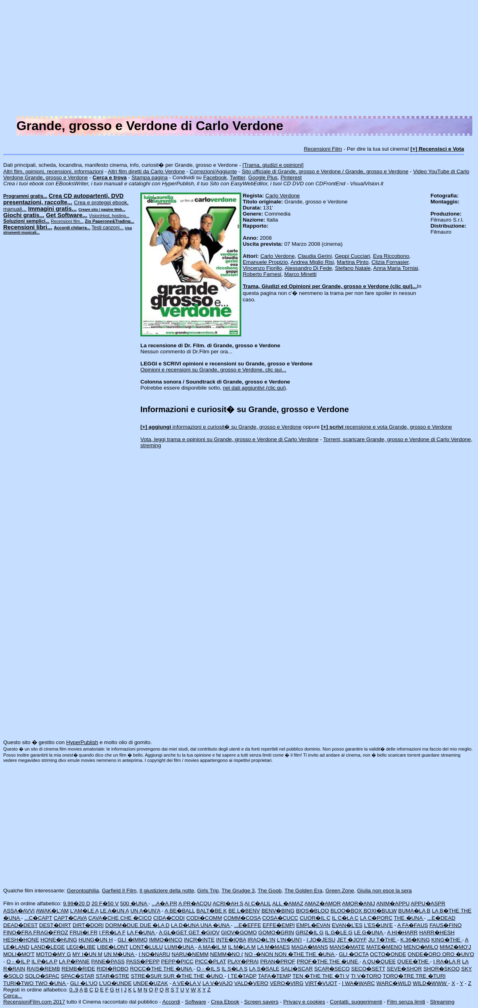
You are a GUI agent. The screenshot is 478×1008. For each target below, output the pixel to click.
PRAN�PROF (277, 961)
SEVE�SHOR (404, 969)
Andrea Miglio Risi (312, 262)
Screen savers (261, 1002)
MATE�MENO (384, 947)
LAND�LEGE (48, 947)
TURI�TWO (19, 983)
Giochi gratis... (23, 215)
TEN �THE (307, 976)
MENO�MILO (421, 947)
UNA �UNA (215, 925)
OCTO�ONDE (388, 954)
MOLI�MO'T (19, 954)
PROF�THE (313, 961)
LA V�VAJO (217, 983)
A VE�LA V (186, 983)
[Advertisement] (239, 59)
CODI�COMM (204, 918)
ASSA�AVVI (19, 911)
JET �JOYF (352, 940)
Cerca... (12, 996)
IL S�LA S (234, 969)
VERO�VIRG (286, 983)
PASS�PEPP (143, 961)
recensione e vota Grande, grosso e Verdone (386, 427)
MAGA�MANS (309, 947)
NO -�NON (259, 954)
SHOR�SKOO (442, 969)
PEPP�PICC (177, 961)
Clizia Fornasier (390, 262)
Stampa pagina (150, 177)
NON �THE (290, 954)
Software (195, 1002)
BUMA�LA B (414, 911)
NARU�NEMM (190, 954)
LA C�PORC (376, 918)
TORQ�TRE (399, 976)
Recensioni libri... (27, 227)
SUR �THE (178, 976)
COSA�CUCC (280, 918)
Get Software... (67, 215)
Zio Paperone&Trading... (109, 221)
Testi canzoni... (107, 227)
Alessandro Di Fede (308, 268)
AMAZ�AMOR (323, 903)
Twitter (237, 177)
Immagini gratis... (52, 208)
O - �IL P (18, 961)
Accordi (171, 1002)
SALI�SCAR (297, 969)
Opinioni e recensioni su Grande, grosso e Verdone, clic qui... (213, 370)
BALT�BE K (211, 911)
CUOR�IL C (315, 918)
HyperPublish (82, 742)
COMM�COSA (242, 918)
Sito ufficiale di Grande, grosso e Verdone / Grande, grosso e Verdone (325, 171)
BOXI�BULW (380, 911)
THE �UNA (409, 918)
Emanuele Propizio (265, 262)
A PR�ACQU (194, 903)
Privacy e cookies (304, 1002)
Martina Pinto (353, 262)
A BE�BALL (180, 911)
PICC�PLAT (210, 961)
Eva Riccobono (391, 256)
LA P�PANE (74, 961)
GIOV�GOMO (239, 932)
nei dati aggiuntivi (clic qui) (254, 388)
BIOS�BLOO (312, 911)
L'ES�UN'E (378, 925)
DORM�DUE (122, 925)
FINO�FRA (18, 932)
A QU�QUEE (379, 961)
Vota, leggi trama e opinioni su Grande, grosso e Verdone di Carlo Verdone (229, 439)
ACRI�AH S (228, 903)
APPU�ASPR (428, 903)
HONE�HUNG (58, 940)
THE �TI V (335, 976)
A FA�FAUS (412, 925)
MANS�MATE (347, 947)
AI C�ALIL (257, 903)
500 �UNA (134, 903)
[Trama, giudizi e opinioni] (272, 165)
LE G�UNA (369, 932)
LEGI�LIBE (80, 947)
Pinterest (291, 177)
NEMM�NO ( (226, 954)
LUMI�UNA (180, 947)
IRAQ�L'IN (262, 940)
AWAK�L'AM (52, 911)
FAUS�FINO (446, 925)
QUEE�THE (413, 961)
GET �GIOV (203, 932)
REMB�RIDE (78, 969)
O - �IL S (208, 969)
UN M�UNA (119, 954)
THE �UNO (209, 976)
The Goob (270, 891)
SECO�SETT (368, 969)
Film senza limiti (406, 1002)
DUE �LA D (154, 925)
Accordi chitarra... (72, 227)
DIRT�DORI (88, 925)
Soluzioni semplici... (26, 221)
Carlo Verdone (282, 196)
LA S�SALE (264, 969)
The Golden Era (303, 891)
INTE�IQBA (231, 940)
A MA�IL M (212, 947)
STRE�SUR (147, 976)
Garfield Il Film (119, 891)
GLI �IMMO (132, 940)
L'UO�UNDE (115, 983)
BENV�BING (277, 911)
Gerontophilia (83, 891)
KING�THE (446, 940)
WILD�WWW (430, 983)
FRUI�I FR (83, 932)
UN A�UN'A (145, 911)
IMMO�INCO (166, 940)
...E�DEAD (441, 918)
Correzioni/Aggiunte (213, 171)
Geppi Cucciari (352, 256)
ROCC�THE (146, 969)
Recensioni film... (67, 221)
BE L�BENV (244, 911)
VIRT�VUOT (321, 983)
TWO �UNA (51, 983)
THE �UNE (344, 961)
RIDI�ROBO (113, 969)
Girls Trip (208, 891)
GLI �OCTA (353, 954)
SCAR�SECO (332, 969)
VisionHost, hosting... (109, 215)
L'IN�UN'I (289, 940)
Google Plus (263, 177)
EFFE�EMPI (279, 925)
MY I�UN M (87, 954)
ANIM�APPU (393, 903)
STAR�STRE (112, 976)
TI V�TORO (366, 976)
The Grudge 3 (238, 891)
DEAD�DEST (20, 925)
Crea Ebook (225, 1002)
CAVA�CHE (104, 918)
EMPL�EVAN (313, 925)
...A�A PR (164, 903)
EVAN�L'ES (347, 925)
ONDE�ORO (425, 954)
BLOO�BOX (346, 911)
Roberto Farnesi (262, 274)
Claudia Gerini (315, 256)
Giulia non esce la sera (384, 891)
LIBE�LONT (112, 947)
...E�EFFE (247, 925)
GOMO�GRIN (276, 932)
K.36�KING (415, 940)
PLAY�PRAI (243, 961)
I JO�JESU (321, 940)
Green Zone (340, 891)
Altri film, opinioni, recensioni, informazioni (53, 171)
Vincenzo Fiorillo (262, 268)
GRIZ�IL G (310, 932)
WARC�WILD (393, 983)
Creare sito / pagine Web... (101, 209)
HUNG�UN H (96, 940)
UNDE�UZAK (150, 983)
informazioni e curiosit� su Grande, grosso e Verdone (220, 427)
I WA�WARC (358, 983)
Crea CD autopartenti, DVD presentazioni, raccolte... (63, 199)
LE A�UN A (114, 911)
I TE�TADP (242, 976)
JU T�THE (382, 940)
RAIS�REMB (43, 969)
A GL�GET (174, 932)
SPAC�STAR (77, 976)
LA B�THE (446, 911)
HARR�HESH (437, 932)
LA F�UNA (141, 932)
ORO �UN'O (458, 954)
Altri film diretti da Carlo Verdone (146, 171)
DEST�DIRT (55, 925)
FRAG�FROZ (50, 932)
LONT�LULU (146, 947)
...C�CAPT (38, 918)
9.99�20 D (76, 903)
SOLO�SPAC (42, 976)
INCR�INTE (199, 940)
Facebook (215, 177)
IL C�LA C (345, 918)
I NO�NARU (154, 954)
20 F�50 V (105, 903)
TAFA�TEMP (274, 976)
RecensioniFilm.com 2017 (34, 1002)
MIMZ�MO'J (455, 947)
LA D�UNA (185, 925)
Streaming (442, 1002)
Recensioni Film (323, 149)
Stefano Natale (352, 268)
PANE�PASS (108, 961)
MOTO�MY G (53, 954)
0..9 (73, 990)
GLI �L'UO (84, 983)
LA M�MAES (273, 947)
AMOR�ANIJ (358, 903)
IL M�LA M (242, 947)
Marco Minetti (300, 274)
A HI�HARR (402, 932)
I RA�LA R (447, 961)
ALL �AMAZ (287, 903)
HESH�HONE (21, 940)
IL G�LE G (339, 932)
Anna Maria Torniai (395, 268)
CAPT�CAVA (70, 918)
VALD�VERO (251, 983)
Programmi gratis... (25, 196)
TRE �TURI (430, 976)
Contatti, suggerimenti (356, 1002)
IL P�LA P (44, 961)
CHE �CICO (136, 918)
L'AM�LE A (84, 911)
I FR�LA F (112, 932)
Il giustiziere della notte (167, 891)
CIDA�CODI (169, 918)
